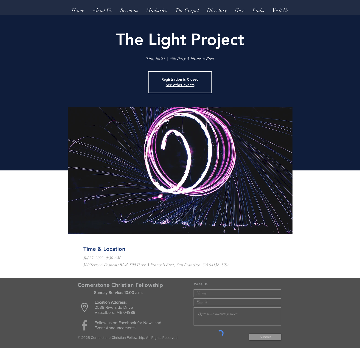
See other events (180, 85)
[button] (102, 10)
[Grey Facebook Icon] (84, 325)
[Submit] (265, 337)
